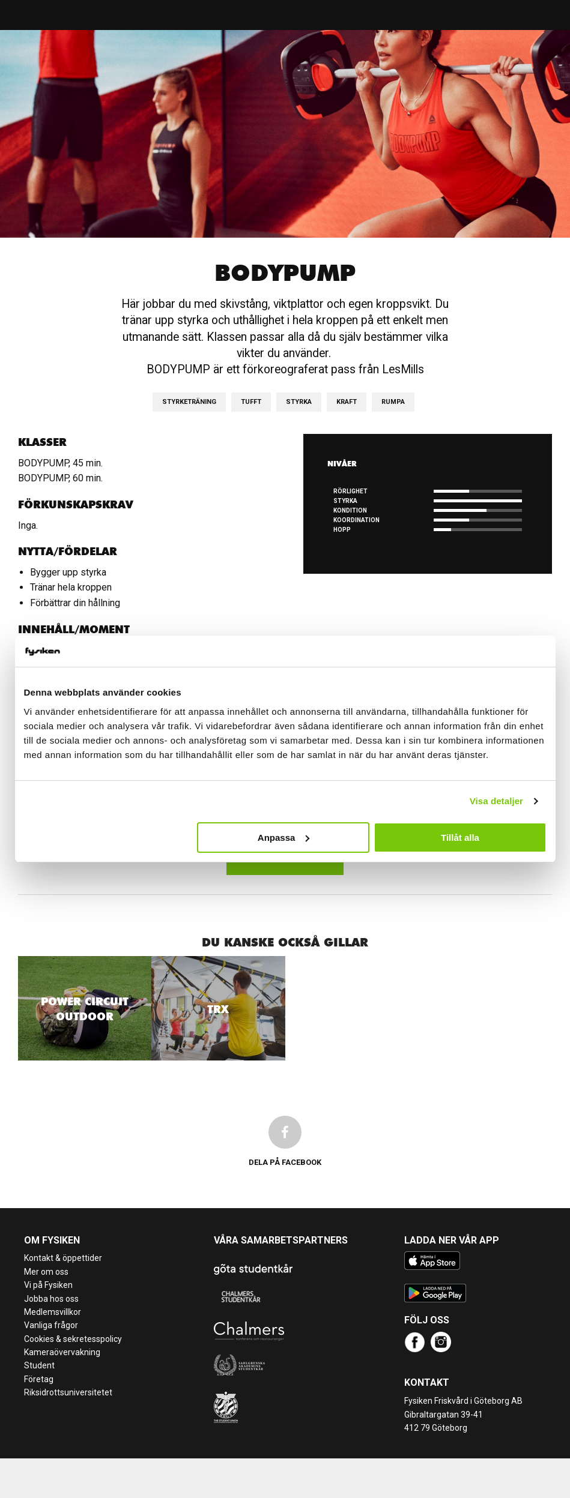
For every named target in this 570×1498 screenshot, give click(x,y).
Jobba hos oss (51, 1299)
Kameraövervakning (62, 1352)
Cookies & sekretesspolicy (73, 1339)
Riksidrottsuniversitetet (68, 1392)
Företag (38, 1379)
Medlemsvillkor (52, 1312)
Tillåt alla (460, 837)
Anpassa (284, 837)
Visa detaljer (496, 801)
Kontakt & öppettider (63, 1258)
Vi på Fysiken (48, 1285)
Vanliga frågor (51, 1325)
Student (39, 1365)
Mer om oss (46, 1272)
